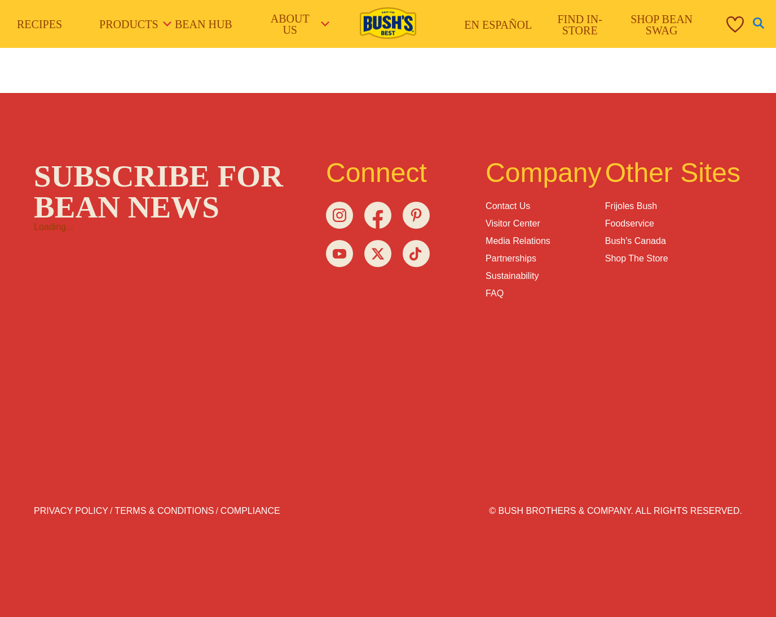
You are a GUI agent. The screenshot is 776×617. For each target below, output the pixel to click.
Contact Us (508, 206)
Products (131, 24)
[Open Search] (758, 24)
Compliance (250, 511)
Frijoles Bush (631, 206)
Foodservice (629, 223)
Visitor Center (513, 223)
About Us (299, 24)
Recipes (39, 24)
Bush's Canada (635, 241)
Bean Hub (203, 24)
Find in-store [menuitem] (579, 25)
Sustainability (512, 276)
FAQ (495, 293)
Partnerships (511, 258)
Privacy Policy (71, 511)
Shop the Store (636, 258)
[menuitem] (724, 24)
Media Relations (518, 241)
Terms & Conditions (164, 511)
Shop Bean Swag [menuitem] (661, 25)
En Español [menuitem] (498, 25)
